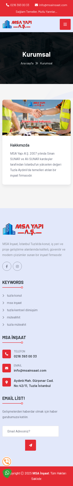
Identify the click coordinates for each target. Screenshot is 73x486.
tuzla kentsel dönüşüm (22, 310)
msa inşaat (14, 303)
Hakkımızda (19, 145)
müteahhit (13, 317)
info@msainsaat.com (53, 5)
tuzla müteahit (16, 324)
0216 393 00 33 (19, 5)
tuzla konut (14, 295)
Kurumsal (46, 63)
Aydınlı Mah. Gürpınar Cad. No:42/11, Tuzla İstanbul (34, 383)
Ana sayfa (27, 63)
